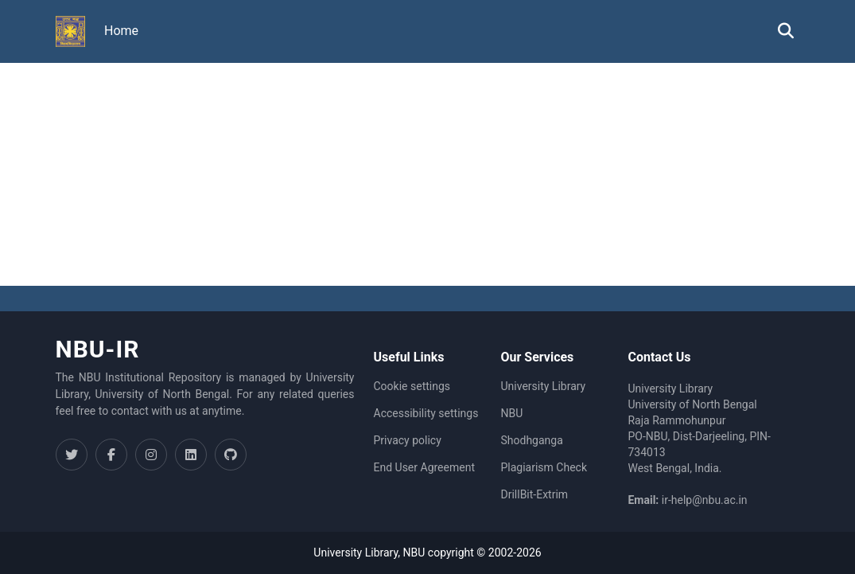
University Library (542, 386)
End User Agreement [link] (424, 467)
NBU (511, 413)
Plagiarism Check (543, 467)
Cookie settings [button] (412, 386)
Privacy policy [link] (407, 440)
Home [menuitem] (121, 30)
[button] (71, 32)
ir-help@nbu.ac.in (705, 500)
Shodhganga (531, 440)
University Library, (357, 552)
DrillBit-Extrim (534, 494)
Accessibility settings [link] (426, 413)
